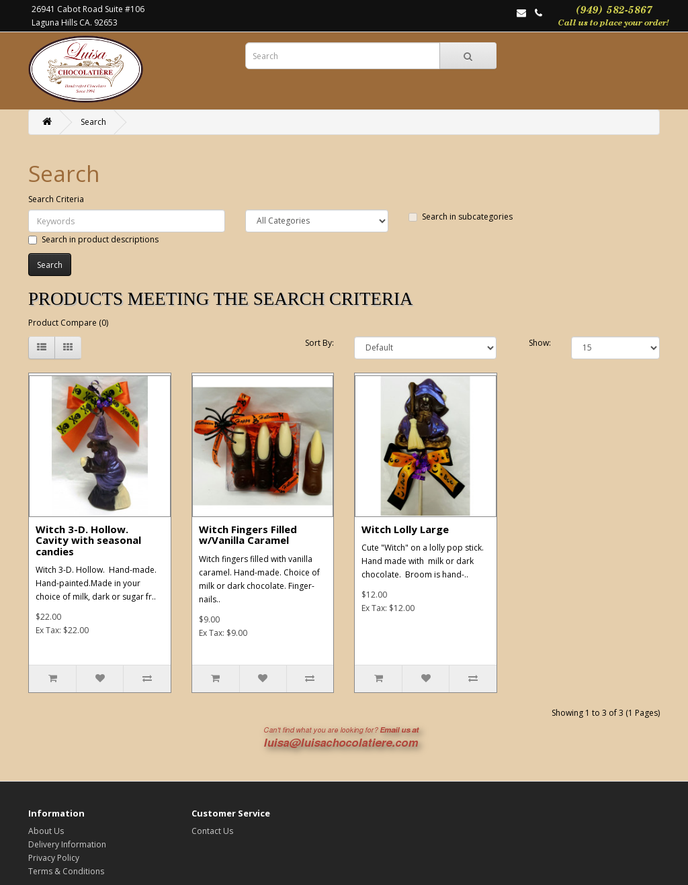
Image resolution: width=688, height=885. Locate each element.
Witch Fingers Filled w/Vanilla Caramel (248, 534)
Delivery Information (67, 844)
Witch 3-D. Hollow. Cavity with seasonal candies (88, 540)
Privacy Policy (53, 858)
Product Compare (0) (68, 322)
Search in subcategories (460, 216)
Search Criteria (56, 199)
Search (93, 122)
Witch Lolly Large (405, 529)
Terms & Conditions (66, 871)
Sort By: (319, 342)
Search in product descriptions (93, 239)
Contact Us (212, 831)
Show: (540, 342)
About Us (46, 831)
